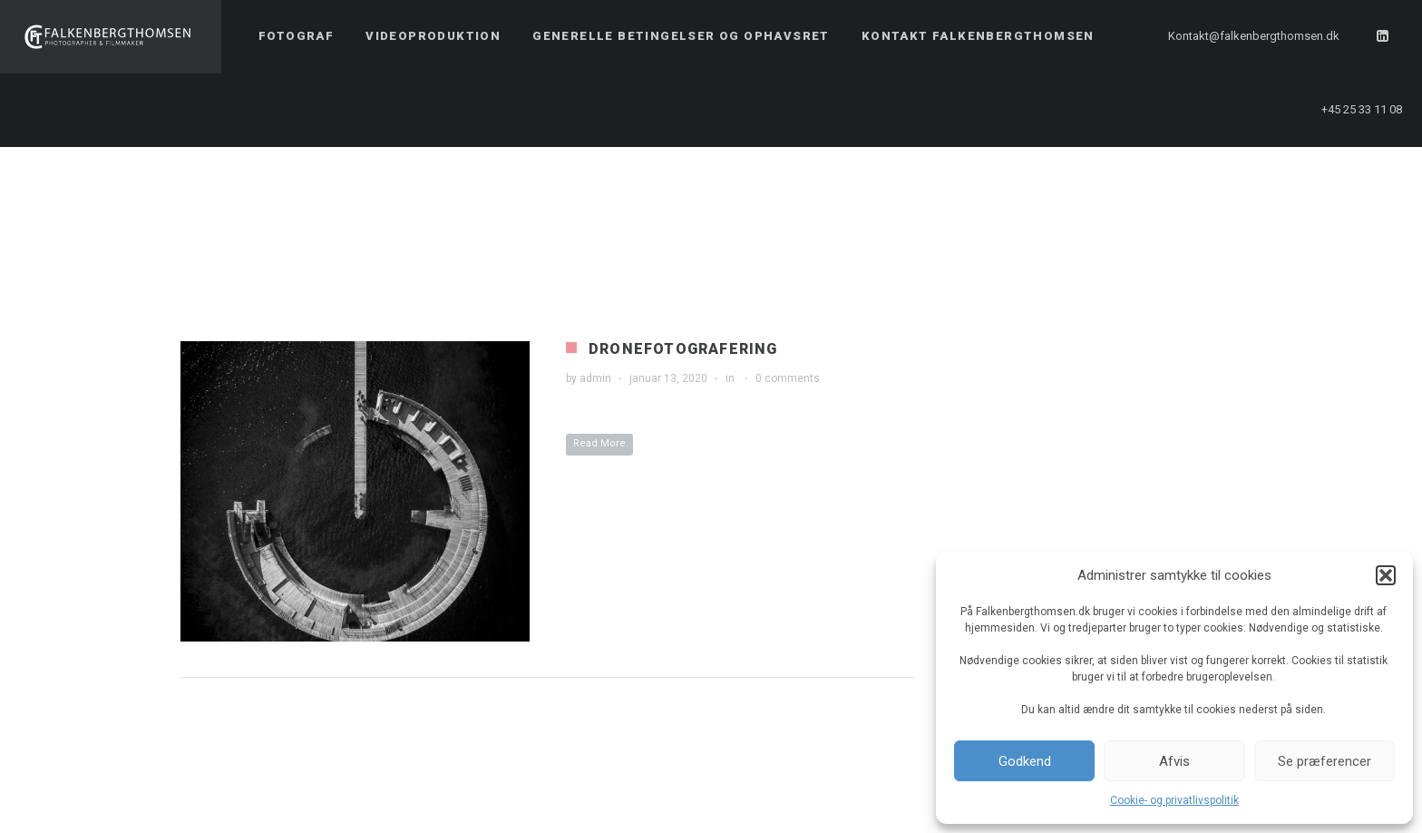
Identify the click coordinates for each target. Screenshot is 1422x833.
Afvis (1174, 761)
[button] (1386, 575)
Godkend (1024, 761)
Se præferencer (1324, 761)
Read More (599, 443)
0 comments (787, 378)
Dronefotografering (683, 349)
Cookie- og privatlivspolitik (1174, 800)
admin (595, 378)
